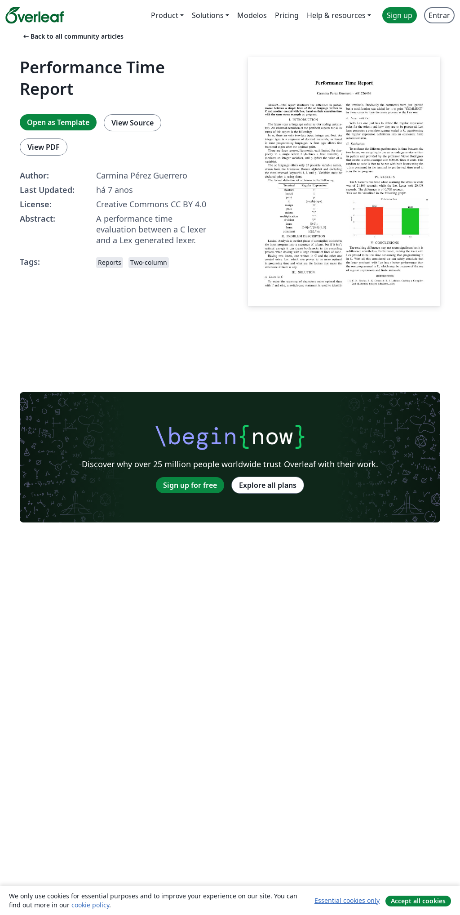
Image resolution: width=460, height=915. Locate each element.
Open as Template (58, 122)
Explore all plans (267, 485)
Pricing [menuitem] (287, 15)
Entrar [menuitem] (439, 15)
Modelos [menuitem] (252, 15)
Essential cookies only (347, 900)
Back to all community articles (73, 36)
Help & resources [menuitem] (336, 15)
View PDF (43, 147)
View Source (132, 123)
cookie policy (90, 905)
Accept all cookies (418, 901)
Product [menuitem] (164, 15)
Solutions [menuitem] (208, 15)
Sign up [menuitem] (399, 15)
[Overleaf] (34, 15)
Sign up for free (190, 485)
